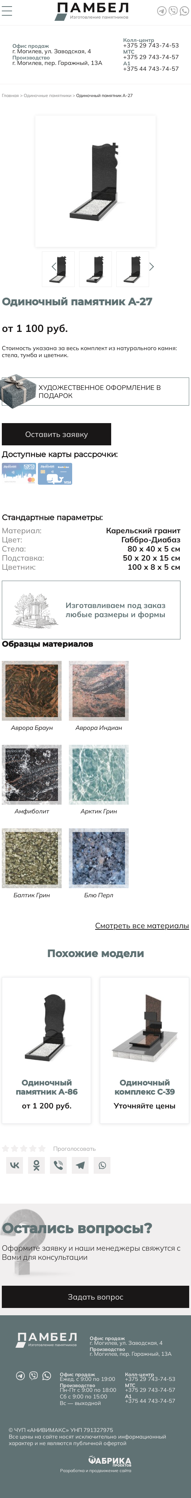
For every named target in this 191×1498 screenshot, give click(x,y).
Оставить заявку (56, 434)
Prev (52, 263)
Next (149, 263)
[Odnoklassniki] (34, 1165)
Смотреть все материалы (142, 925)
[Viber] (56, 1165)
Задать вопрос (96, 1296)
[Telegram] (78, 1165)
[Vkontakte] (13, 1165)
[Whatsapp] (100, 1165)
